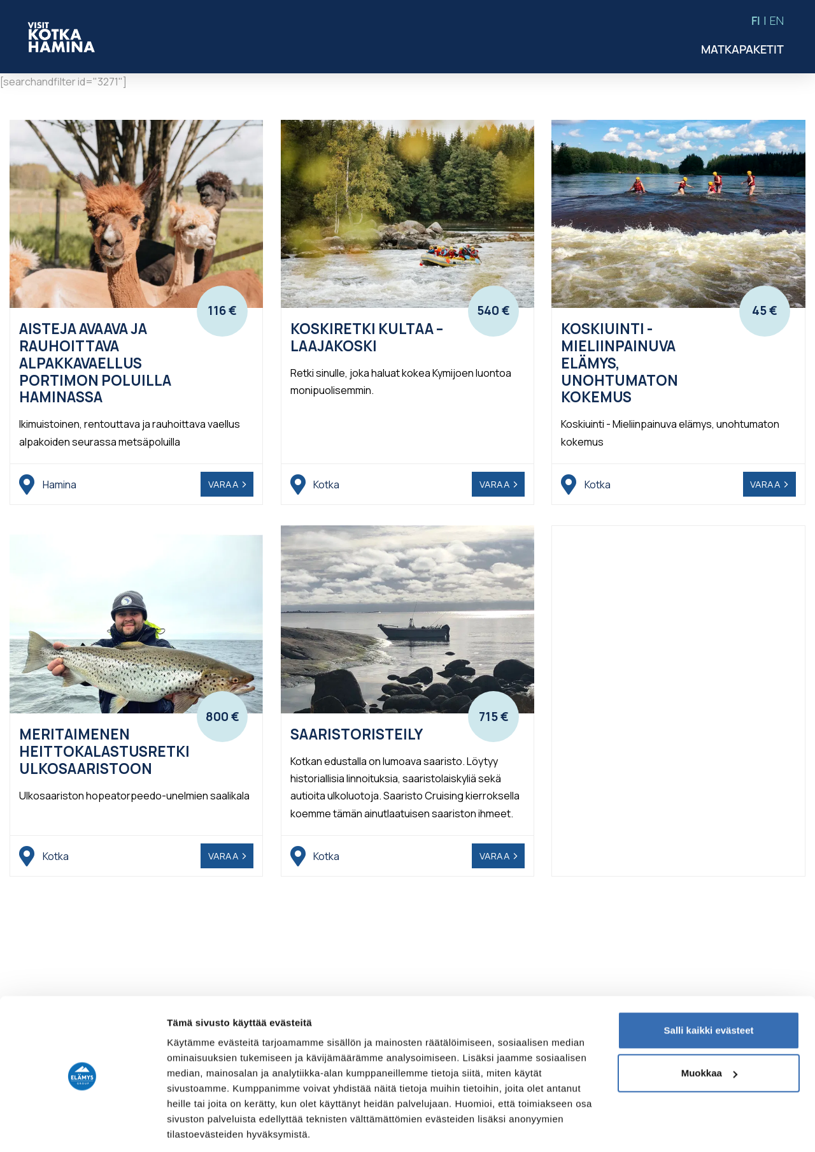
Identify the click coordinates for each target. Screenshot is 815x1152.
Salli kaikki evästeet (709, 987)
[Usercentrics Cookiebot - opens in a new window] (82, 1127)
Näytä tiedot (194, 1126)
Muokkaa (709, 1030)
